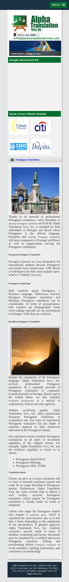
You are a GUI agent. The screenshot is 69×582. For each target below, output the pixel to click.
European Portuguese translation (23, 223)
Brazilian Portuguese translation (43, 237)
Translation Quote (17, 472)
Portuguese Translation (27, 159)
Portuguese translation (46, 545)
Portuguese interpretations (21, 400)
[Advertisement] (38, 86)
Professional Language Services (26, 53)
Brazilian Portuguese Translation (24, 321)
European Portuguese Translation (24, 254)
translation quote (38, 515)
